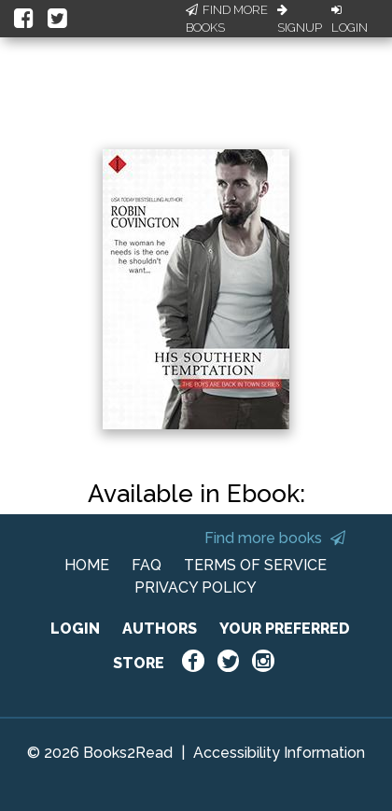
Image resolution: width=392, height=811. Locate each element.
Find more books (274, 538)
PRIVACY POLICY (195, 587)
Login (349, 19)
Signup (299, 19)
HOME (86, 565)
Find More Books (227, 19)
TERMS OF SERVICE (255, 565)
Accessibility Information (279, 753)
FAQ (146, 565)
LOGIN (75, 628)
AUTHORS (159, 628)
